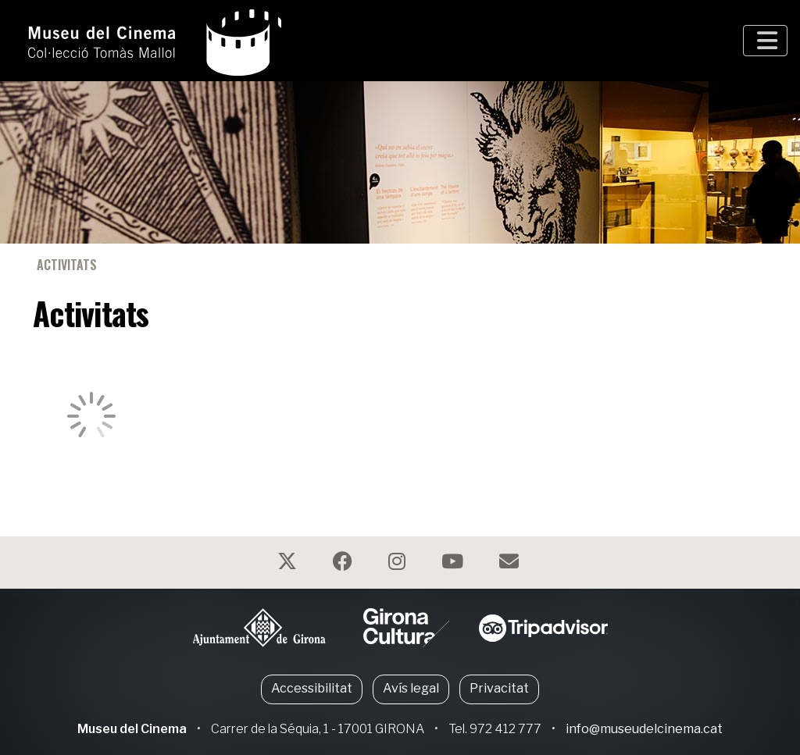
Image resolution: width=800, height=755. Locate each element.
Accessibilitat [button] (311, 688)
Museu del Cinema (132, 728)
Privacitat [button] (499, 688)
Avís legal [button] (411, 688)
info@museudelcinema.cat (644, 728)
